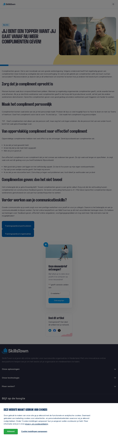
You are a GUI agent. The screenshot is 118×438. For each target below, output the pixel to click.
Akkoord (11, 431)
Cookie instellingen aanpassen (35, 431)
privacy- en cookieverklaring (36, 424)
